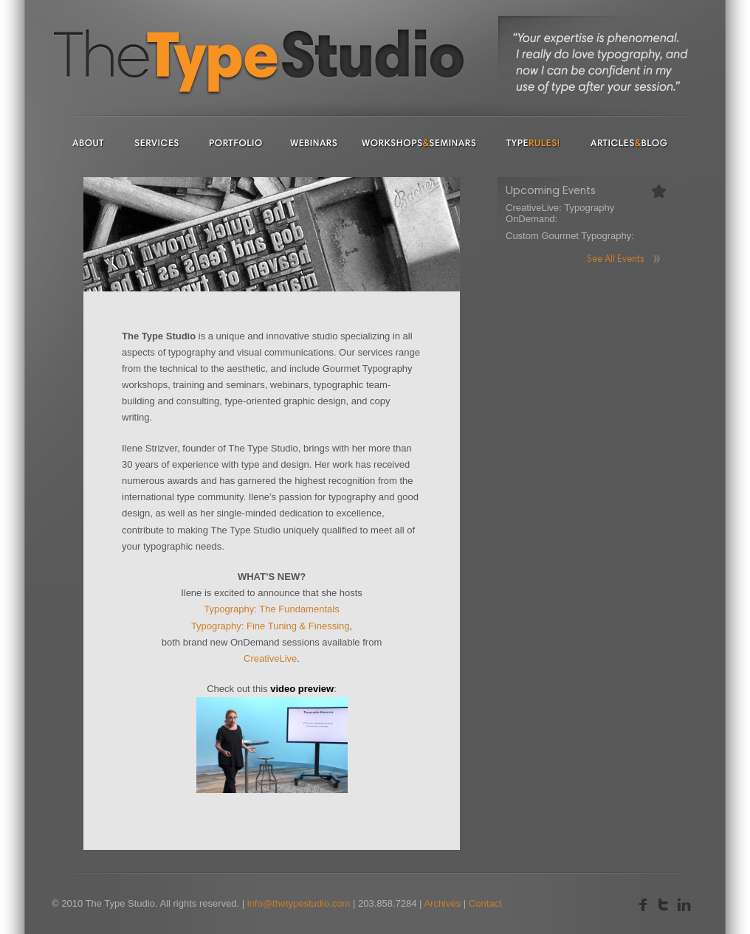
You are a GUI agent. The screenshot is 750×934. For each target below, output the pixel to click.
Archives (442, 903)
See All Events (615, 260)
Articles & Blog (630, 142)
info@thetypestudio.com (299, 903)
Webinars (313, 142)
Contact (485, 903)
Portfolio (236, 142)
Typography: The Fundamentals (271, 609)
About (89, 142)
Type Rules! (534, 142)
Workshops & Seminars (419, 142)
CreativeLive (270, 658)
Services (157, 142)
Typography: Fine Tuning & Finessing (270, 626)
